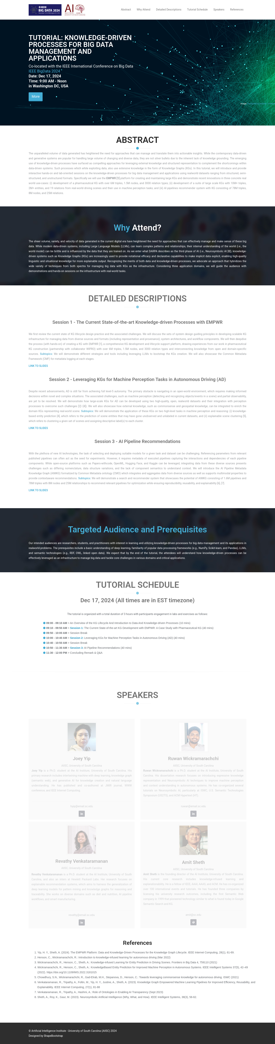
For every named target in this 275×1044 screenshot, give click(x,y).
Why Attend (143, 9)
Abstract (126, 9)
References (236, 9)
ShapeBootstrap (53, 1035)
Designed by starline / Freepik (261, 103)
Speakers (218, 9)
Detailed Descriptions (168, 9)
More (36, 96)
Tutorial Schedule (197, 9)
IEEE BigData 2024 (44, 71)
